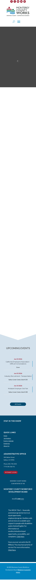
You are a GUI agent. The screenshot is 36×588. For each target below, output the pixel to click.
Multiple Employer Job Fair (18, 388)
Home (5, 436)
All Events (18, 404)
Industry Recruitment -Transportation (18, 376)
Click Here (20, 537)
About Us (6, 446)
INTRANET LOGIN (10, 472)
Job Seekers (7, 438)
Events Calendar (9, 441)
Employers (7, 443)
